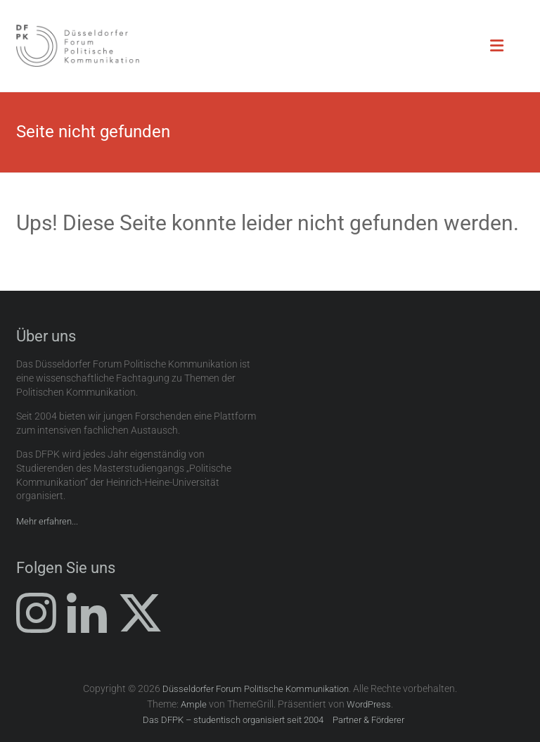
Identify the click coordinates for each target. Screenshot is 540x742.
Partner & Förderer (368, 720)
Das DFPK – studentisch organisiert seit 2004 (233, 720)
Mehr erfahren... (47, 521)
